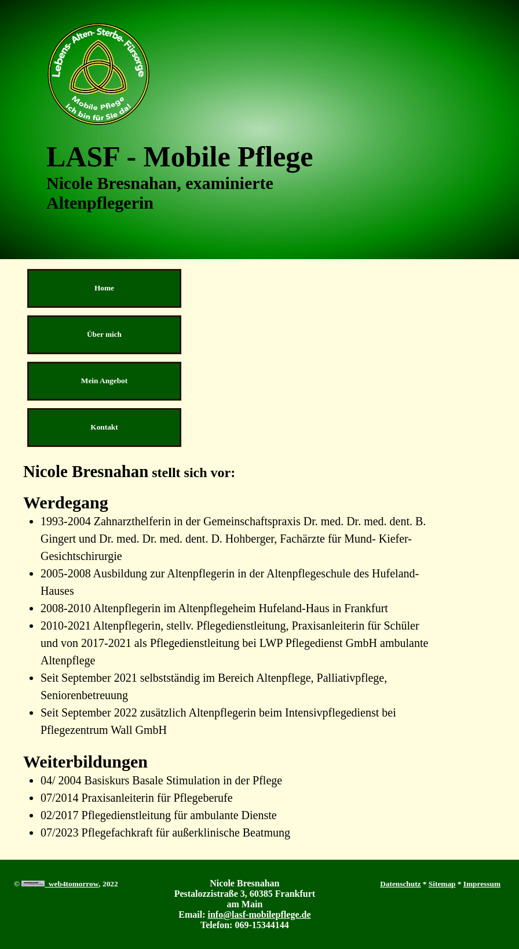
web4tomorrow (59, 883)
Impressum (481, 883)
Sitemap (442, 883)
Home (104, 287)
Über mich (104, 334)
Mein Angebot (104, 380)
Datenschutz (400, 883)
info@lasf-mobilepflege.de (259, 914)
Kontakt (104, 427)
